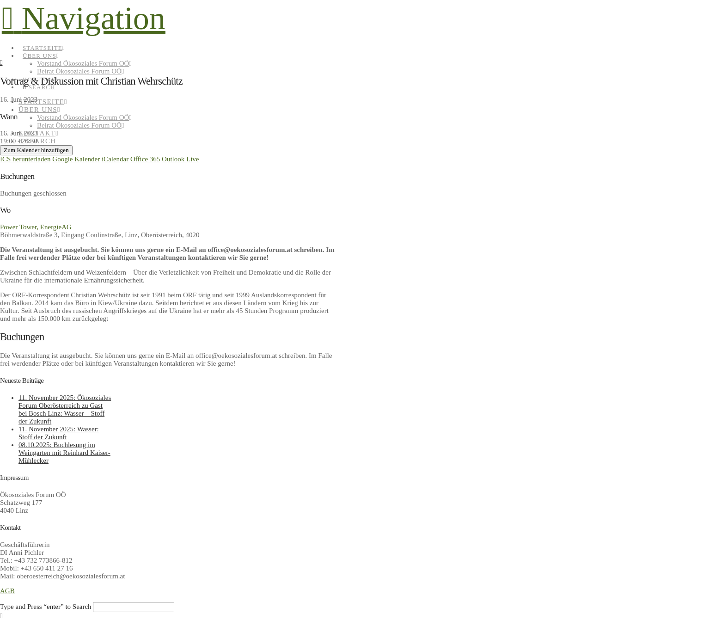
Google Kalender (76, 159)
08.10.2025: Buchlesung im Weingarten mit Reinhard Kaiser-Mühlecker (64, 452)
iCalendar (115, 159)
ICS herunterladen (25, 159)
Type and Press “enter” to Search (46, 606)
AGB (7, 591)
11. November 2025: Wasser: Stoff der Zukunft (58, 433)
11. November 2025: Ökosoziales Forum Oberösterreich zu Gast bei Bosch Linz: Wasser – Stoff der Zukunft (64, 409)
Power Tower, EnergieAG (36, 227)
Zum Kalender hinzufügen (36, 150)
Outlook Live (180, 159)
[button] (83, 18)
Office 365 (145, 159)
